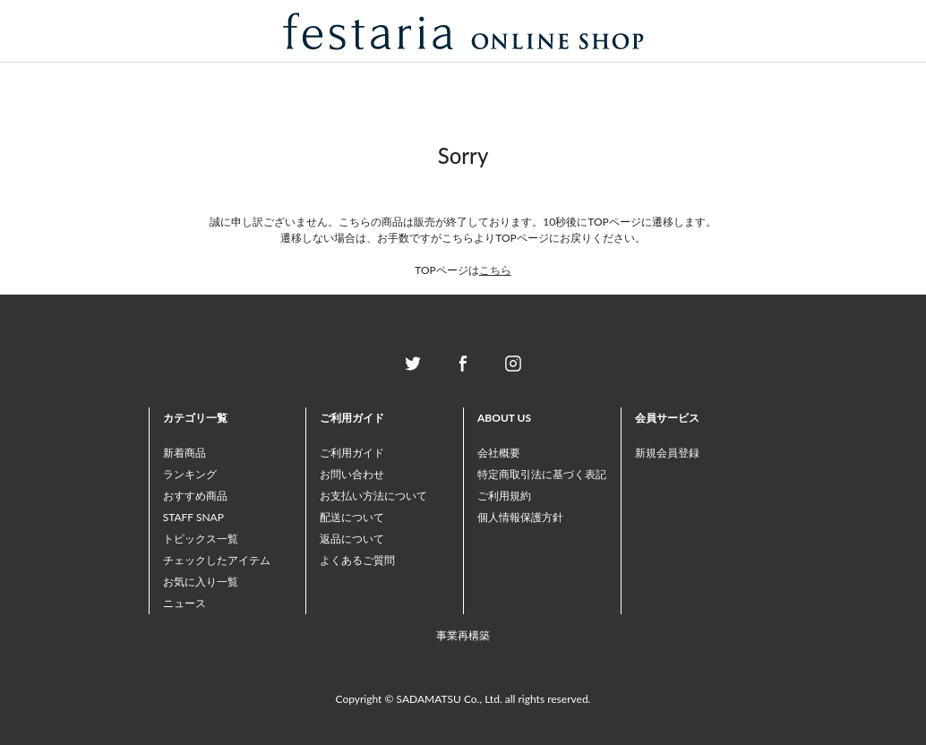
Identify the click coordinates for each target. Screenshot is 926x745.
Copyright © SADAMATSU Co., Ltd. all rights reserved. (463, 699)
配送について (352, 517)
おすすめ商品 (195, 495)
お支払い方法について (373, 495)
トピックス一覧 (200, 538)
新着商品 (184, 452)
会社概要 (498, 452)
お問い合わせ (352, 474)
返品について (352, 538)
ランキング (190, 474)
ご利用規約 (504, 495)
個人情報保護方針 (520, 517)
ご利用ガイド (352, 452)
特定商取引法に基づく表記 (541, 474)
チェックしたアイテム (216, 560)
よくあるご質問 (357, 560)
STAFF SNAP (193, 517)
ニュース (184, 603)
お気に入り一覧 (200, 581)
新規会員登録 (667, 452)
